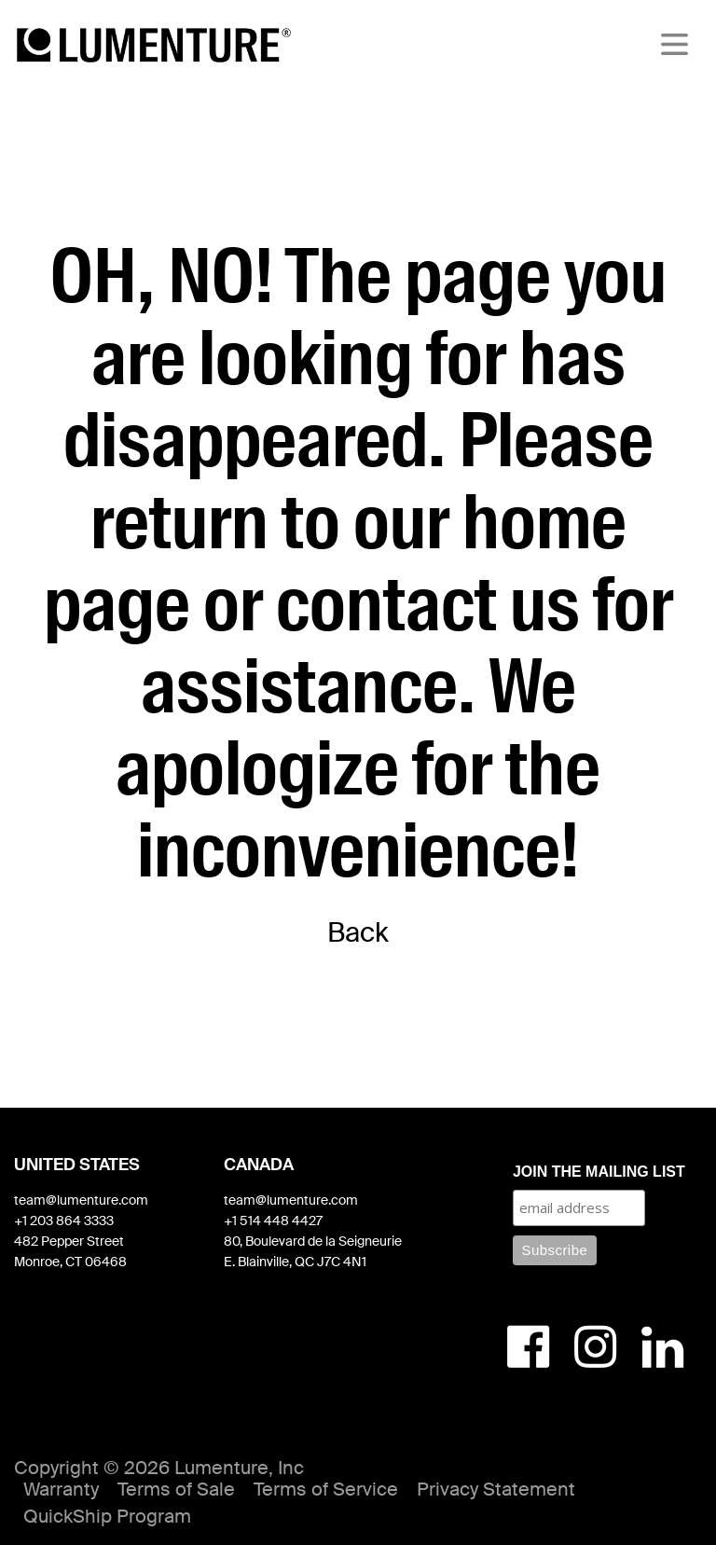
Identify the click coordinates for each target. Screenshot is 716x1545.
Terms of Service (326, 1489)
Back (358, 933)
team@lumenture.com (81, 1200)
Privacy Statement (496, 1489)
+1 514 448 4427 (273, 1220)
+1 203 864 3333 (64, 1220)
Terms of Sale (176, 1489)
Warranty (61, 1489)
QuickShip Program (107, 1516)
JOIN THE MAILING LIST (599, 1171)
